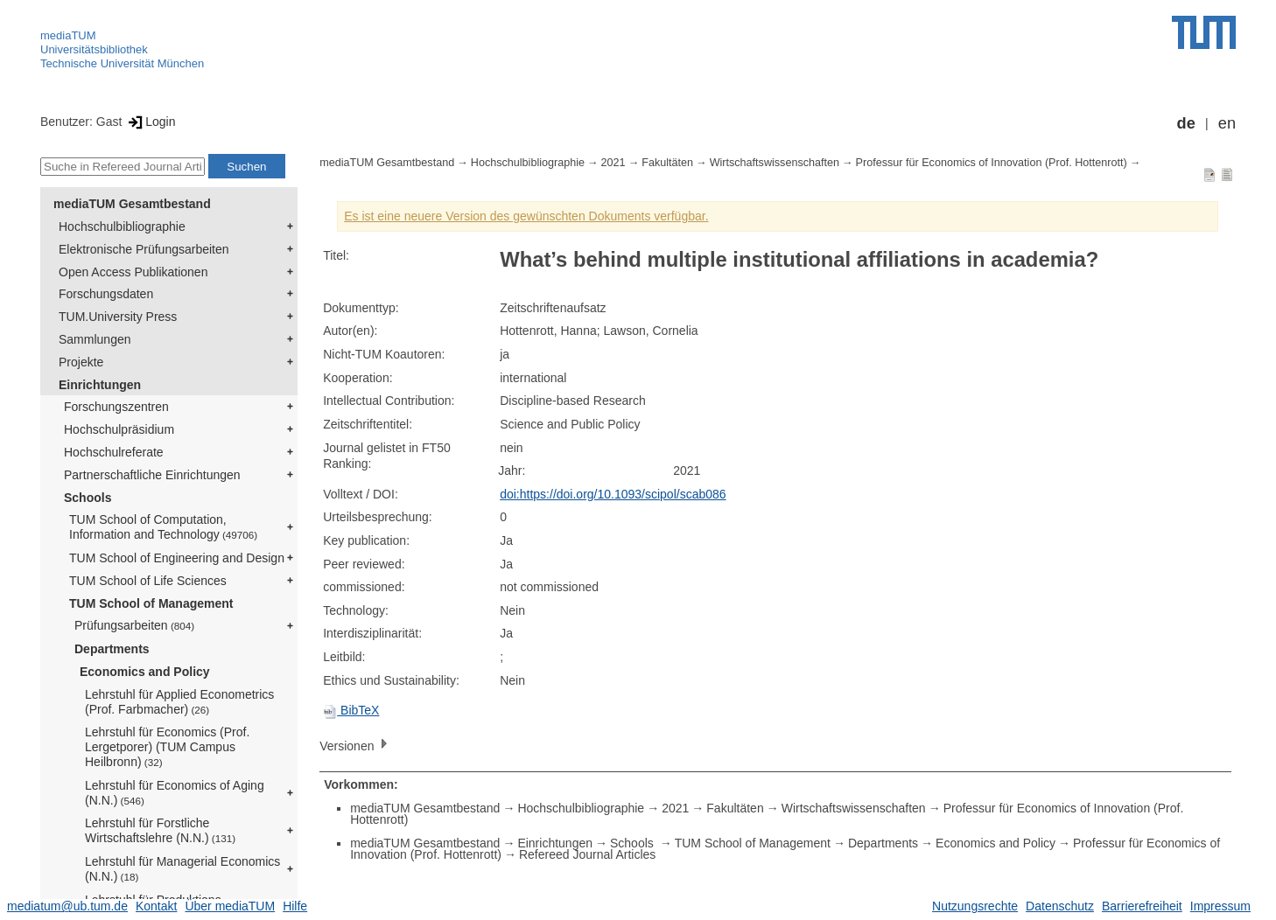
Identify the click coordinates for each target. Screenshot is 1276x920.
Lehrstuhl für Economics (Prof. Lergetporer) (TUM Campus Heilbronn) (167, 747)
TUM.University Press (118, 317)
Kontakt (156, 906)
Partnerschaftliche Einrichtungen (152, 475)
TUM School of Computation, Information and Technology (163, 526)
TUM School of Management (151, 603)
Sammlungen (95, 339)
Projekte (81, 362)
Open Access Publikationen (133, 272)
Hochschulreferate (114, 452)
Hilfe (295, 906)
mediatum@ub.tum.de (67, 906)
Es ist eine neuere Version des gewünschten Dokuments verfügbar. (526, 216)
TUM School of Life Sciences (148, 581)
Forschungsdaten (106, 294)
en (1227, 123)
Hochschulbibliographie (122, 226)
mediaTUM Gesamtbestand (132, 204)
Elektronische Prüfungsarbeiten (144, 249)
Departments (112, 649)
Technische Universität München (122, 63)
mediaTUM (68, 35)
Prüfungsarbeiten (134, 625)
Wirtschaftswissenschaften (774, 163)
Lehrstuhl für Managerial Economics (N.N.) (182, 868)
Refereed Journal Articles (587, 854)
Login (150, 122)
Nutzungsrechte (975, 906)
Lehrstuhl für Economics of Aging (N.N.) (174, 792)
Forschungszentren (116, 407)
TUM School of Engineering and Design (176, 558)
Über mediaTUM (230, 906)
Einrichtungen (100, 385)
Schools (87, 498)
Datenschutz (1060, 906)
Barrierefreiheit (1142, 906)
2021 (613, 163)
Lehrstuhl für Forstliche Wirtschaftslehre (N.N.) (160, 830)
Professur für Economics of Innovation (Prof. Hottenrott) (991, 163)
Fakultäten (667, 163)
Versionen (355, 744)
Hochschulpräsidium (119, 429)
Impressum (1220, 906)
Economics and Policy (145, 672)
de (1186, 123)
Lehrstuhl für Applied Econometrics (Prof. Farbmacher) (179, 701)
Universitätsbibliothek (94, 49)
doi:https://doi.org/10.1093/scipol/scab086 (613, 494)
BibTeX (351, 710)
